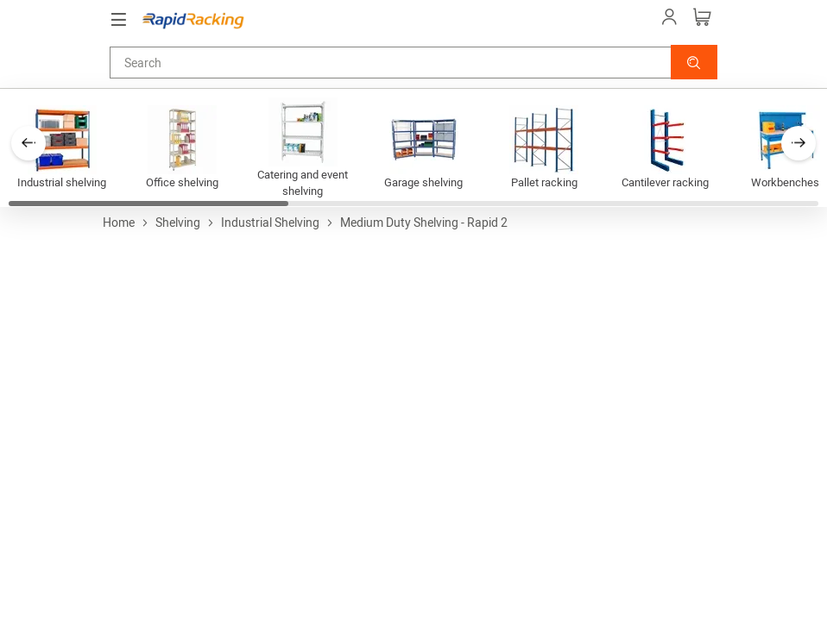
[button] (694, 62)
